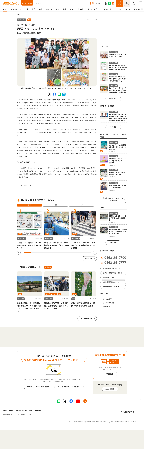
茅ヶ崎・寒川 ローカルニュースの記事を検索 (112, 199)
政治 (57, 9)
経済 (64, 9)
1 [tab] (27, 252)
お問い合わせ (128, 412)
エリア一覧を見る (87, 318)
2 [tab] (34, 252)
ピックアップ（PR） (77, 9)
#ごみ (20, 186)
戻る (19, 14)
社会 (33, 9)
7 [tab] (67, 252)
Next (95, 253)
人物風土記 (107, 9)
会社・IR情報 (8, 410)
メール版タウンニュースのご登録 (68, 387)
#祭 (29, 186)
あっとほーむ (138, 9)
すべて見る (112, 99)
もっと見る (89, 258)
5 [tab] (54, 252)
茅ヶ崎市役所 (107, 299)
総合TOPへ (39, 3)
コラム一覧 (113, 242)
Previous (19, 253)
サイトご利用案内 (19, 414)
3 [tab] (41, 252)
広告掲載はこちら (109, 277)
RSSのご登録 (109, 389)
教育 (40, 9)
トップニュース (16, 9)
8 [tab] (74, 252)
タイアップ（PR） (94, 9)
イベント (118, 9)
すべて (5, 9)
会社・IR (126, 5)
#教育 (25, 186)
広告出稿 (97, 3)
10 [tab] (87, 252)
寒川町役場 (106, 306)
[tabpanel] (57, 63)
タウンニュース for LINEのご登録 (38, 387)
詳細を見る (109, 374)
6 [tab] (60, 252)
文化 (26, 9)
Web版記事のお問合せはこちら (113, 287)
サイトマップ (30, 414)
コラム (127, 9)
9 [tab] (80, 252)
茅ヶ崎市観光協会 (109, 303)
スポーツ (49, 9)
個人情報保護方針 (8, 414)
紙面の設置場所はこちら (111, 282)
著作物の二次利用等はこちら (112, 273)
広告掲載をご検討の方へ (24, 410)
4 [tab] (47, 252)
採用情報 (38, 410)
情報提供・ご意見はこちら (111, 268)
